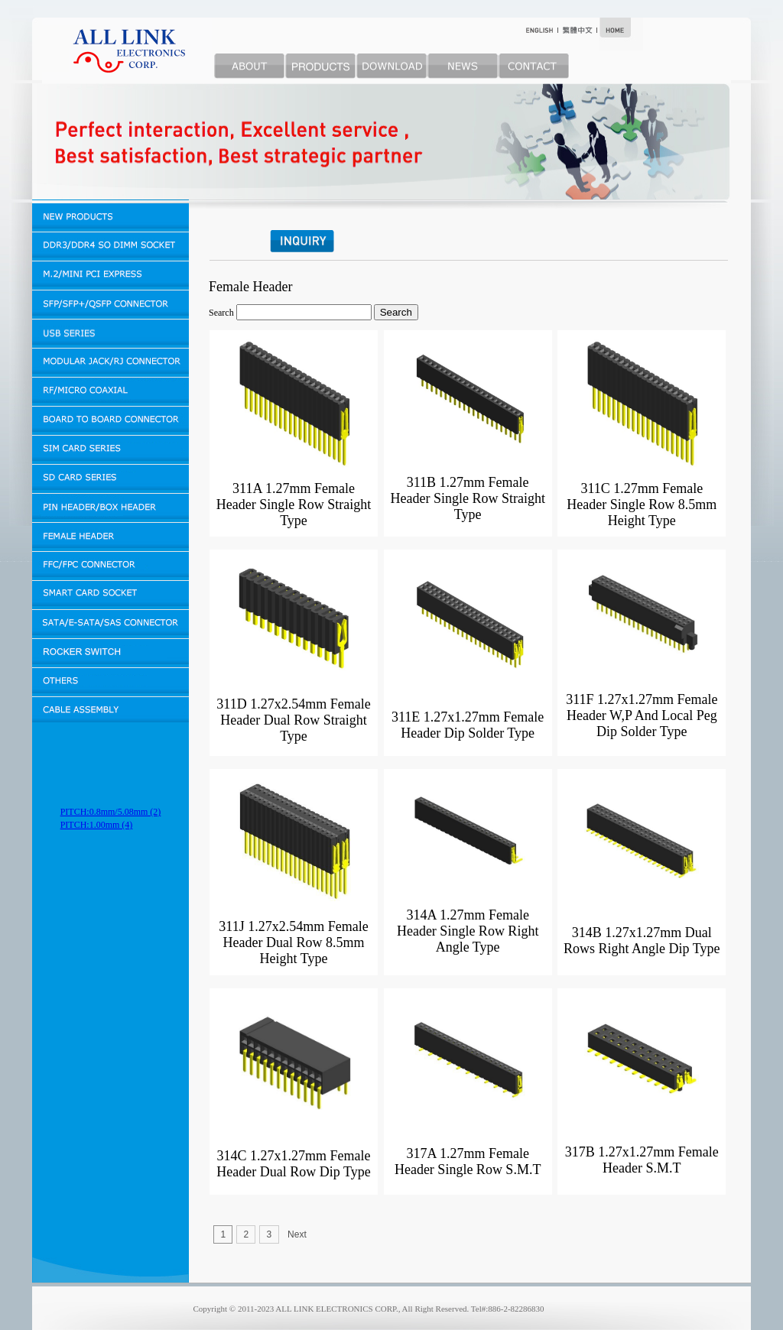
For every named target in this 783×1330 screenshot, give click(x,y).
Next (297, 1234)
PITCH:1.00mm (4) (96, 824)
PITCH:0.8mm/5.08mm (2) (110, 811)
